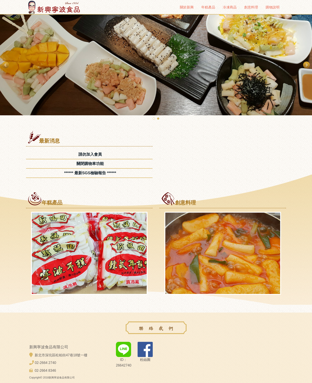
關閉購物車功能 (90, 163)
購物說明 (273, 7)
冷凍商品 (230, 7)
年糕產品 (208, 7)
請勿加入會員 (90, 154)
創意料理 (251, 7)
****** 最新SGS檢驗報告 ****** (90, 173)
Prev (5, 65)
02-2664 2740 (45, 363)
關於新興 (187, 7)
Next (306, 65)
